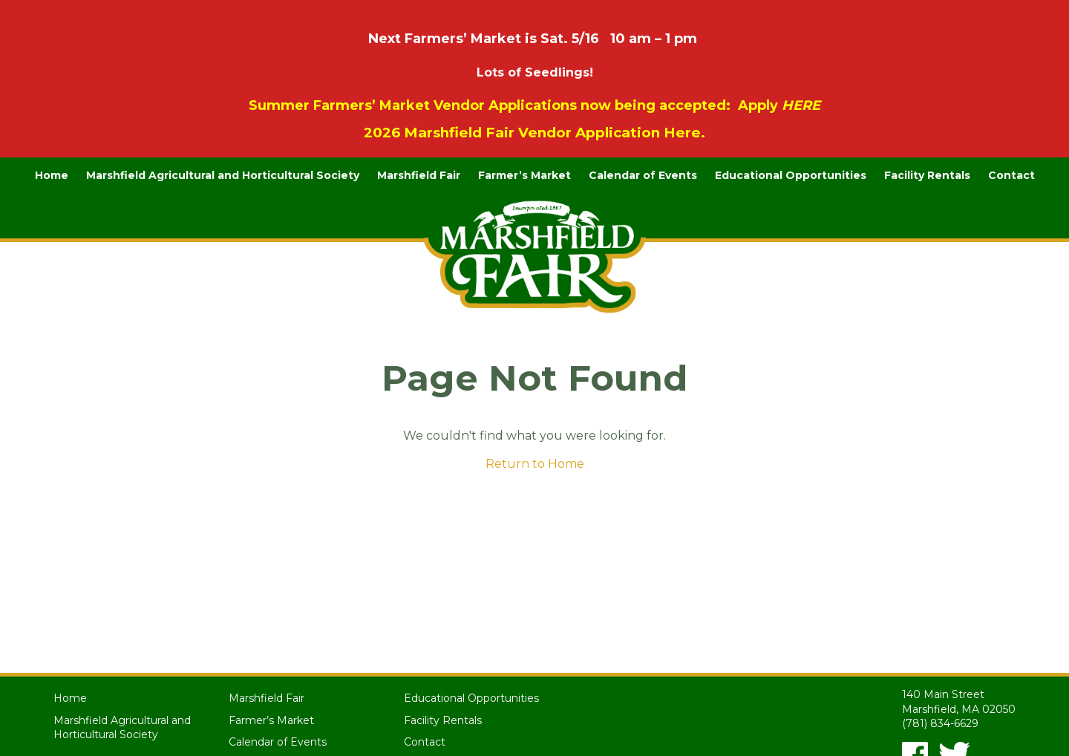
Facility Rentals (927, 175)
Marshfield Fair (418, 175)
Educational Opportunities (790, 175)
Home (51, 175)
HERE (801, 105)
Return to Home (535, 464)
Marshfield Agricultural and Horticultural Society (222, 175)
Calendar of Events (643, 175)
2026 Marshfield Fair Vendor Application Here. (534, 132)
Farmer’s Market (524, 175)
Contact (1011, 175)
